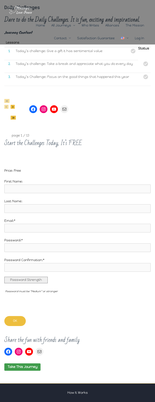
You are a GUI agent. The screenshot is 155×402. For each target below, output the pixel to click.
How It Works (77, 393)
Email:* (9, 221)
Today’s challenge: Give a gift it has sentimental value (59, 51)
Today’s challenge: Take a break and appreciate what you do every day (74, 64)
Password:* (13, 240)
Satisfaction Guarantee (96, 38)
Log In (139, 38)
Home (40, 25)
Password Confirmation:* (24, 260)
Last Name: (13, 201)
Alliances (112, 25)
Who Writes (90, 25)
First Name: (13, 181)
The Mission (135, 25)
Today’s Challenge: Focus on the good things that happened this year (72, 77)
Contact (60, 38)
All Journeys (61, 25)
